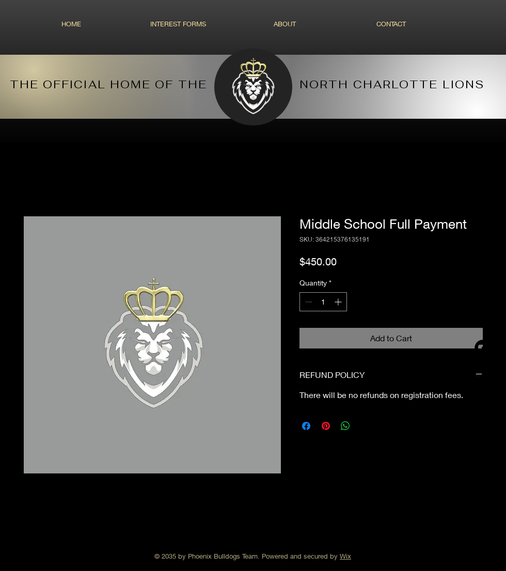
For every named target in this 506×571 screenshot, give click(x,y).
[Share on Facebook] (306, 426)
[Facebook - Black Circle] (483, 318)
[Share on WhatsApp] (345, 426)
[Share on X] (365, 426)
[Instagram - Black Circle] (483, 289)
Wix (345, 556)
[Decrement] (307, 302)
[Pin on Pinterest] (326, 426)
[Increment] (339, 302)
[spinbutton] (323, 302)
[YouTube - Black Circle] (483, 348)
